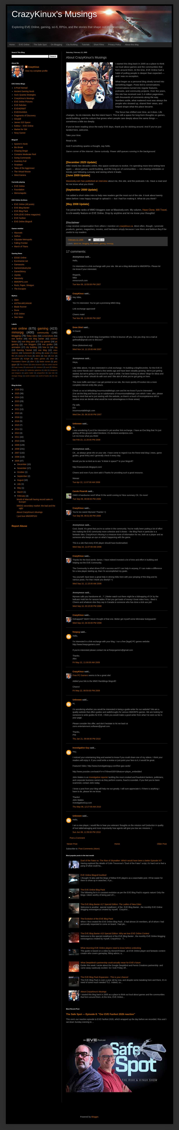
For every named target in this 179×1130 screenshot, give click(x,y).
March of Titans (21, 246)
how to (46, 347)
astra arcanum (36, 364)
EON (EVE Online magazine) (27, 214)
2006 (17, 457)
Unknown (77, 423)
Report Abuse (19, 526)
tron (52, 356)
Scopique (18, 164)
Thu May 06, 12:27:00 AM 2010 (87, 807)
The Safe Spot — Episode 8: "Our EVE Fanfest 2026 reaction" (100, 1014)
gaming (103, 244)
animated (15, 359)
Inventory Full (20, 161)
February (21, 496)
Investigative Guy (81, 748)
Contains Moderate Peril (25, 154)
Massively (18, 278)
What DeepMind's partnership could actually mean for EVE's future (111, 962)
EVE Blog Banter (21, 208)
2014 (17, 429)
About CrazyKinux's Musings (93, 991)
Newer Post (72, 844)
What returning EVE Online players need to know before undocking (111, 948)
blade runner (45, 362)
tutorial (21, 356)
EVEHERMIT (20, 108)
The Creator (24, 364)
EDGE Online (20, 258)
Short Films (99, 44)
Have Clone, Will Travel (154, 210)
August (20, 480)
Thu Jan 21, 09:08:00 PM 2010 (86, 739)
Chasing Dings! (21, 151)
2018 (17, 417)
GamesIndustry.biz (22, 268)
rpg (55, 347)
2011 (17, 437)
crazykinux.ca (126, 226)
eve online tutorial (51, 364)
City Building (72, 44)
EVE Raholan (20, 105)
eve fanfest (17, 339)
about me (77, 244)
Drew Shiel (78, 327)
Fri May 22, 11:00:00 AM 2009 (86, 662)
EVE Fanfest (20, 218)
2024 (17, 397)
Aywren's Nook (21, 144)
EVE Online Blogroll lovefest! (94, 875)
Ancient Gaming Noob (24, 91)
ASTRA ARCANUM (23, 303)
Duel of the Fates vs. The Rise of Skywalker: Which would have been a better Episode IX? (121, 860)
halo (45, 356)
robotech (39, 367)
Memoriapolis (20, 193)
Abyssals (18, 233)
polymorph (29, 367)
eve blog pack (28, 341)
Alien (16, 300)
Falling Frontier (21, 243)
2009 (17, 445)
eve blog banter (36, 339)
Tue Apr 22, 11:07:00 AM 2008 (86, 482)
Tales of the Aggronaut (24, 168)
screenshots (47, 336)
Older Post (162, 844)
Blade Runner (20, 307)
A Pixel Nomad (21, 88)
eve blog (42, 350)
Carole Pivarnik (80, 491)
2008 (17, 449)
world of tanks (44, 376)
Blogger (94, 1117)
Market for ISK (20, 129)
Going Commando (22, 158)
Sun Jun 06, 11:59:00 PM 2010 (87, 832)
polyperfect (41, 373)
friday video (32, 336)
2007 (17, 453)
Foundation (19, 189)
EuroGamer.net (21, 261)
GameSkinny (20, 271)
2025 (17, 393)
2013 (17, 433)
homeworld (27, 353)
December (22, 464)
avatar (47, 353)
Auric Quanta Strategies (25, 95)
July (19, 484)
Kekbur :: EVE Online (23, 126)
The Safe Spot (40, 44)
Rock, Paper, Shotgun (24, 285)
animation (16, 347)
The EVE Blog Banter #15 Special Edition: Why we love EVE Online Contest (115, 933)
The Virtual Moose (22, 171)
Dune (16, 310)
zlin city (54, 376)
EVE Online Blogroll (23, 221)
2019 (17, 413)
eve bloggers (30, 344)
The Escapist (20, 289)
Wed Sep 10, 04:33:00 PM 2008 (87, 623)
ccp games (45, 341)
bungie (26, 359)
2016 (17, 421)
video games (39, 359)
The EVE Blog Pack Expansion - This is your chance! (104, 977)
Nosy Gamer (20, 133)
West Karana (20, 175)
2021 (17, 409)
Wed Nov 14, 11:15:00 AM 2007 (87, 349)
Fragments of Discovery (25, 115)
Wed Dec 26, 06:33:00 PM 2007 (87, 414)
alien (52, 359)
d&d (45, 370)
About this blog (131, 44)
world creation (31, 376)
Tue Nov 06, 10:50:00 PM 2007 (87, 284)
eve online (94, 244)
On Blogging (56, 44)
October (21, 472)
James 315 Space (22, 122)
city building (31, 347)
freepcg (76, 632)
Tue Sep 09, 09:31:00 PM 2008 (87, 516)
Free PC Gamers (80, 675)
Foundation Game (19, 362)
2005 (17, 461)
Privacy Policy (114, 44)
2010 (17, 441)
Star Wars (18, 317)
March (20, 492)
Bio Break (18, 147)
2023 (17, 401)
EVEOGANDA (20, 112)
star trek (51, 373)
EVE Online (24, 44)
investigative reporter (98, 777)
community (43, 332)
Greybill (17, 119)
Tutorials (85, 44)
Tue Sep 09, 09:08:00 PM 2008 (87, 499)
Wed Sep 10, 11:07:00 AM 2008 (87, 547)
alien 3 (33, 362)
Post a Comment (77, 838)
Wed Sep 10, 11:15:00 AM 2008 (87, 583)
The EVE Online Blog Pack (93, 890)
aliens (38, 356)
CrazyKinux (78, 293)
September (22, 476)
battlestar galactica (34, 370)
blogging (85, 244)
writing (38, 353)
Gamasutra (19, 264)
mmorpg (110, 244)
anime (22, 370)
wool (47, 367)
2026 (17, 389)
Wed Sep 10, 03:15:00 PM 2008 (87, 606)
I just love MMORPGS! (27, 516)
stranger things (17, 376)
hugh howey (18, 367)
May (19, 488)
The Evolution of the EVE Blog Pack (97, 919)
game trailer (29, 373)
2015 (17, 425)
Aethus (17, 236)
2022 (17, 405)
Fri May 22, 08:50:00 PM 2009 (86, 690)
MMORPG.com (21, 282)
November (22, 468)
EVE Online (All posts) (24, 204)
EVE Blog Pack (21, 211)
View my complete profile (36, 71)
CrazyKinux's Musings (54, 14)
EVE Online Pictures (23, 101)
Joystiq (17, 275)
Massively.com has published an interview (87, 181)
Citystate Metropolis (23, 239)
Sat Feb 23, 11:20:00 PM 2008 (86, 440)
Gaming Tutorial (24, 350)
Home (12, 44)
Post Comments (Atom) (89, 849)
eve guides (47, 344)
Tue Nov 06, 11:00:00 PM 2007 (87, 318)
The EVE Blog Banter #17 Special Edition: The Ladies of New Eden (111, 904)
